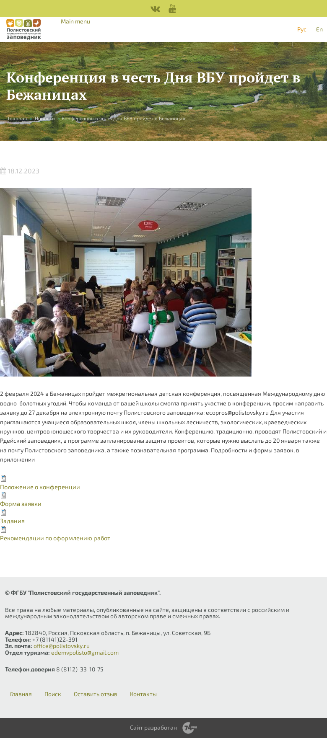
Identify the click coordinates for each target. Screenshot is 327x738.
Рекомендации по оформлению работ (55, 538)
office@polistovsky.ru (62, 645)
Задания (12, 520)
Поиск (52, 694)
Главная (17, 118)
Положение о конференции (40, 486)
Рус (301, 29)
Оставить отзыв (95, 694)
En (319, 29)
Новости (45, 118)
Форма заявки (21, 503)
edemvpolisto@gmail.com (85, 652)
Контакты (143, 694)
